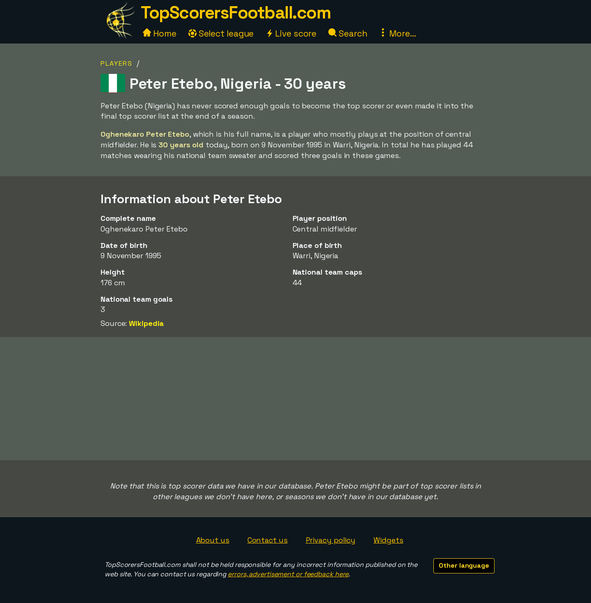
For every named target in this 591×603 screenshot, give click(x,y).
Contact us (267, 540)
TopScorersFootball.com (235, 12)
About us (212, 540)
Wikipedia (146, 323)
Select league (221, 33)
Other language (464, 565)
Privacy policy (331, 540)
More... (397, 33)
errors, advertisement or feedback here (288, 574)
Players (117, 63)
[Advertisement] (295, 398)
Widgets (388, 540)
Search (347, 33)
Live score (291, 33)
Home (159, 33)
